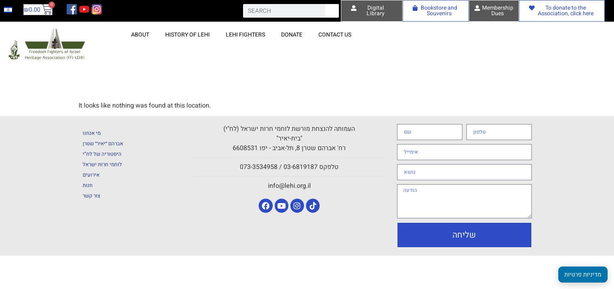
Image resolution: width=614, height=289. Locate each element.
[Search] (332, 11)
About (140, 35)
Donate (291, 35)
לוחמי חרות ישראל (102, 164)
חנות (88, 185)
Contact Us (334, 35)
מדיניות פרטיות (583, 274)
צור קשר (91, 195)
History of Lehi (187, 35)
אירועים (91, 175)
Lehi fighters (245, 35)
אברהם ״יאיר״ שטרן (103, 143)
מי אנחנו (92, 133)
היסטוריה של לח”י (102, 154)
